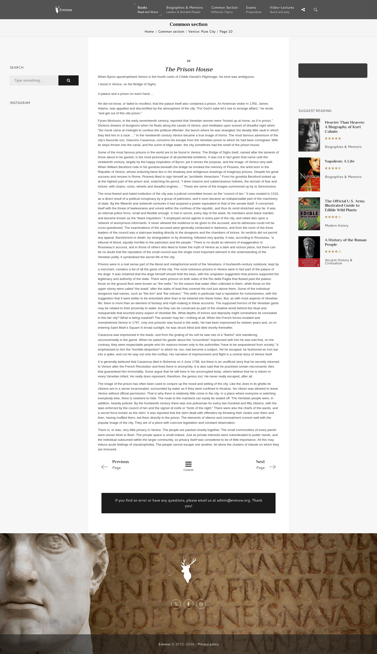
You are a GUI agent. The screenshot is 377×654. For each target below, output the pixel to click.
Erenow (164, 644)
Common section (171, 31)
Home (149, 31)
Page (133, 464)
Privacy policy (208, 644)
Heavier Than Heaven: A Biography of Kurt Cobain (345, 127)
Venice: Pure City (201, 31)
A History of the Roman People (346, 242)
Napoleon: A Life (340, 161)
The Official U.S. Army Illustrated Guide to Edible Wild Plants (345, 205)
